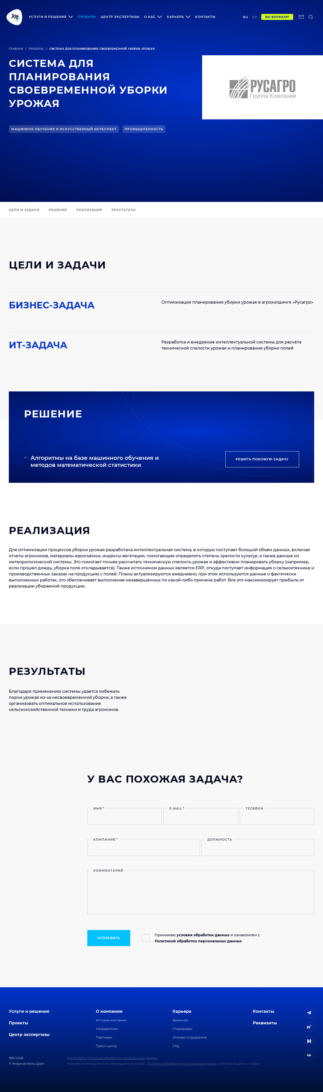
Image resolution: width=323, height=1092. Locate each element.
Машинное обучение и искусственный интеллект (63, 129)
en (254, 17)
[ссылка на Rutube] (309, 1027)
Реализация (89, 210)
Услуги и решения (29, 1011)
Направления (107, 1029)
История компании (111, 1020)
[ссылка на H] (309, 1041)
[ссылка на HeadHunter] (309, 1055)
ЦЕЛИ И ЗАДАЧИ (24, 210)
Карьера (182, 1011)
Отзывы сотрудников (190, 1037)
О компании (109, 1011)
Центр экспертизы (120, 17)
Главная (16, 48)
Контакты (205, 17)
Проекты (87, 17)
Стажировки (182, 1029)
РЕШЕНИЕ (58, 210)
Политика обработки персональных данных (182, 1064)
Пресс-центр (106, 1046)
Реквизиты (265, 1023)
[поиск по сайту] (311, 17)
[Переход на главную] (14, 16)
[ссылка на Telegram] (309, 1013)
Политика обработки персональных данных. (122, 1058)
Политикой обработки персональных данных (198, 941)
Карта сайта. (77, 1058)
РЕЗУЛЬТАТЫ (124, 210)
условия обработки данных (203, 935)
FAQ (176, 1046)
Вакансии (180, 1020)
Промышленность (144, 129)
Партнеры (104, 1037)
